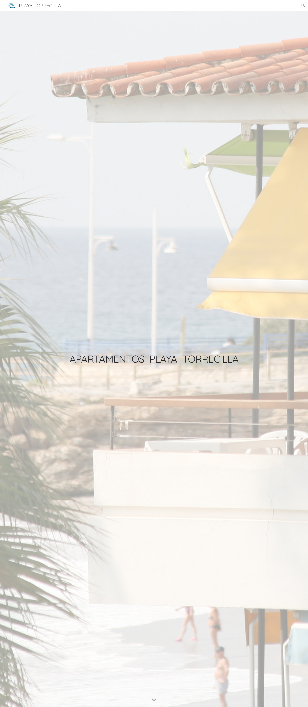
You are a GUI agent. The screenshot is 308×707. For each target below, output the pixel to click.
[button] (303, 5)
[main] (154, 359)
